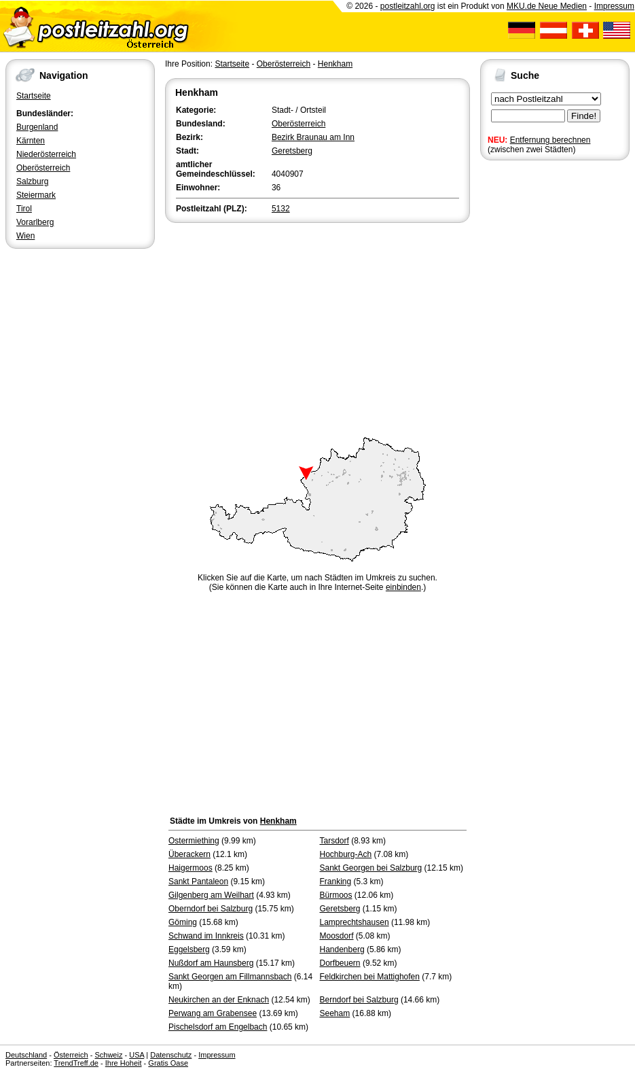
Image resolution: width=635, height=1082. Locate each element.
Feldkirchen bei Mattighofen (370, 976)
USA (136, 1055)
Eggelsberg (189, 949)
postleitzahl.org (407, 6)
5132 (281, 208)
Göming (182, 922)
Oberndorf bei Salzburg (210, 908)
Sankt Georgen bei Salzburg (371, 868)
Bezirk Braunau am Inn (313, 137)
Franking (336, 881)
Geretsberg (292, 151)
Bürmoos (336, 895)
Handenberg (342, 949)
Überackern (189, 854)
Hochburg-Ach (346, 854)
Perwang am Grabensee (212, 1013)
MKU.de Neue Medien (547, 6)
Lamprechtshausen (354, 922)
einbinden (403, 587)
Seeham (335, 1013)
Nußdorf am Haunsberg (210, 963)
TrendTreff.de (76, 1063)
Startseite (33, 96)
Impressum (614, 6)
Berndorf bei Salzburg (359, 1000)
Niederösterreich (46, 154)
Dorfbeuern (340, 963)
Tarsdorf (334, 840)
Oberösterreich (43, 168)
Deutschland (26, 1055)
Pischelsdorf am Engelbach (217, 1027)
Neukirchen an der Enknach (218, 1000)
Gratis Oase (168, 1063)
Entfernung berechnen (550, 140)
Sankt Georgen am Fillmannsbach (229, 976)
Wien (25, 236)
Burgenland (37, 127)
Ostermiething (193, 840)
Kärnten (30, 140)
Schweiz (108, 1055)
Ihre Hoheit (123, 1063)
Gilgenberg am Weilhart (211, 895)
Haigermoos (190, 868)
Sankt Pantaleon (198, 881)
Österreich (71, 1055)
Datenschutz (171, 1055)
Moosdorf (337, 936)
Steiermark (36, 195)
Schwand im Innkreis (206, 936)
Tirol (24, 208)
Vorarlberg (35, 222)
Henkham (335, 64)
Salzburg (32, 181)
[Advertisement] (317, 327)
